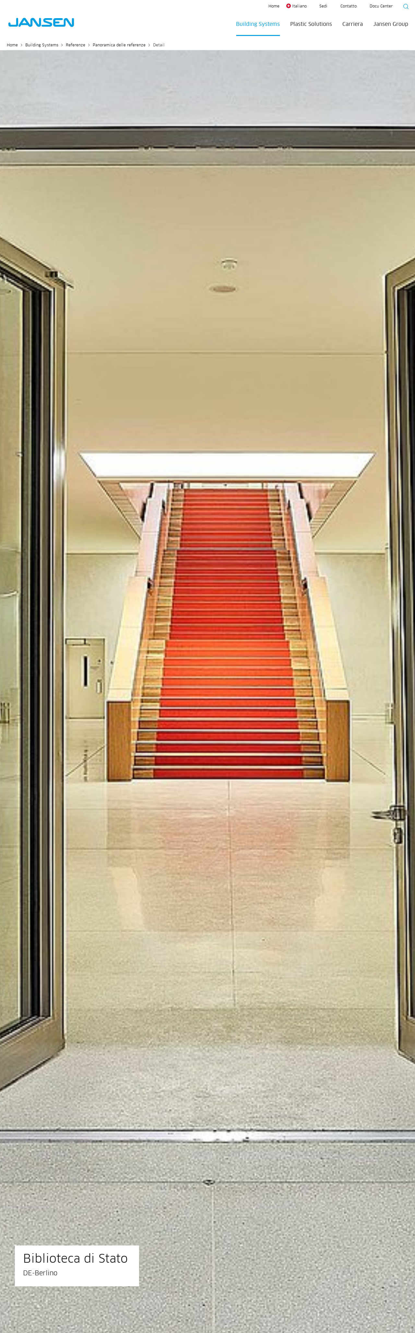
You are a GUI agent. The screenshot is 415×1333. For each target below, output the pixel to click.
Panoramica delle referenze (119, 45)
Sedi (323, 6)
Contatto (348, 6)
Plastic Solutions (311, 24)
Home (273, 6)
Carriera (352, 24)
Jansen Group (390, 24)
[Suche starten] (404, 7)
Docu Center (381, 6)
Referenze (75, 45)
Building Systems (258, 24)
